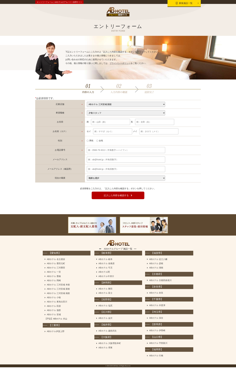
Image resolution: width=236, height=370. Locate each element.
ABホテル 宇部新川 (158, 346)
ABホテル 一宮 (54, 274)
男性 (90, 140)
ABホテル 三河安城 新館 (58, 291)
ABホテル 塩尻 (105, 308)
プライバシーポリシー (120, 63)
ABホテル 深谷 (156, 320)
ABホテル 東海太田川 (57, 304)
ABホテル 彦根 (156, 266)
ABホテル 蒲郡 (54, 313)
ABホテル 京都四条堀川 (160, 283)
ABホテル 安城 (54, 317)
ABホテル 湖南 (156, 270)
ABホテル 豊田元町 (56, 266)
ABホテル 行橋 (156, 358)
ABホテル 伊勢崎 (157, 333)
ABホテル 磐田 (105, 291)
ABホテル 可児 (105, 270)
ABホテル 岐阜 (105, 262)
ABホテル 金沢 (105, 321)
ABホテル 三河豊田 (56, 270)
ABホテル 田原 (54, 309)
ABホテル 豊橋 (54, 279)
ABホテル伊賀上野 (55, 334)
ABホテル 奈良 (156, 295)
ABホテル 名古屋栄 (56, 262)
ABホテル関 (104, 274)
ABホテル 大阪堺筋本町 (109, 346)
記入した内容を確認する (118, 195)
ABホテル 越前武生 (107, 333)
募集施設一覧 (183, 3)
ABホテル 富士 (105, 295)
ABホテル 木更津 (157, 308)
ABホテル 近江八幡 (158, 262)
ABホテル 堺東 (105, 350)
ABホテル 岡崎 (54, 283)
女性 (99, 140)
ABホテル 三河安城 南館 (58, 296)
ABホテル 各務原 (106, 266)
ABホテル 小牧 (54, 300)
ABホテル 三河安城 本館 (58, 287)
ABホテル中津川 (106, 279)
